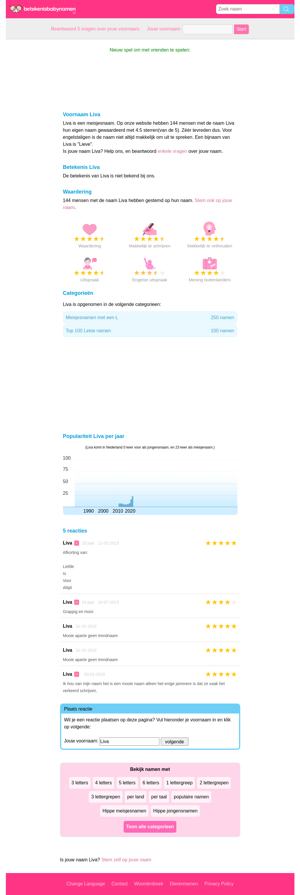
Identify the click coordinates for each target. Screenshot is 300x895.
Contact (120, 883)
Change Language (86, 883)
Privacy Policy (219, 883)
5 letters (127, 782)
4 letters (103, 782)
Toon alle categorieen (150, 826)
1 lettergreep (179, 782)
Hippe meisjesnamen (124, 810)
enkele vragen (172, 151)
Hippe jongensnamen (175, 810)
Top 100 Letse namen (150, 330)
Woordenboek (148, 883)
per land (135, 796)
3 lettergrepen (105, 796)
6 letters (151, 782)
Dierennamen (184, 883)
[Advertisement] (29, 127)
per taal (159, 796)
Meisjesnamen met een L (150, 317)
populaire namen (191, 796)
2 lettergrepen (214, 782)
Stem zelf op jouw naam (126, 859)
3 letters (79, 782)
